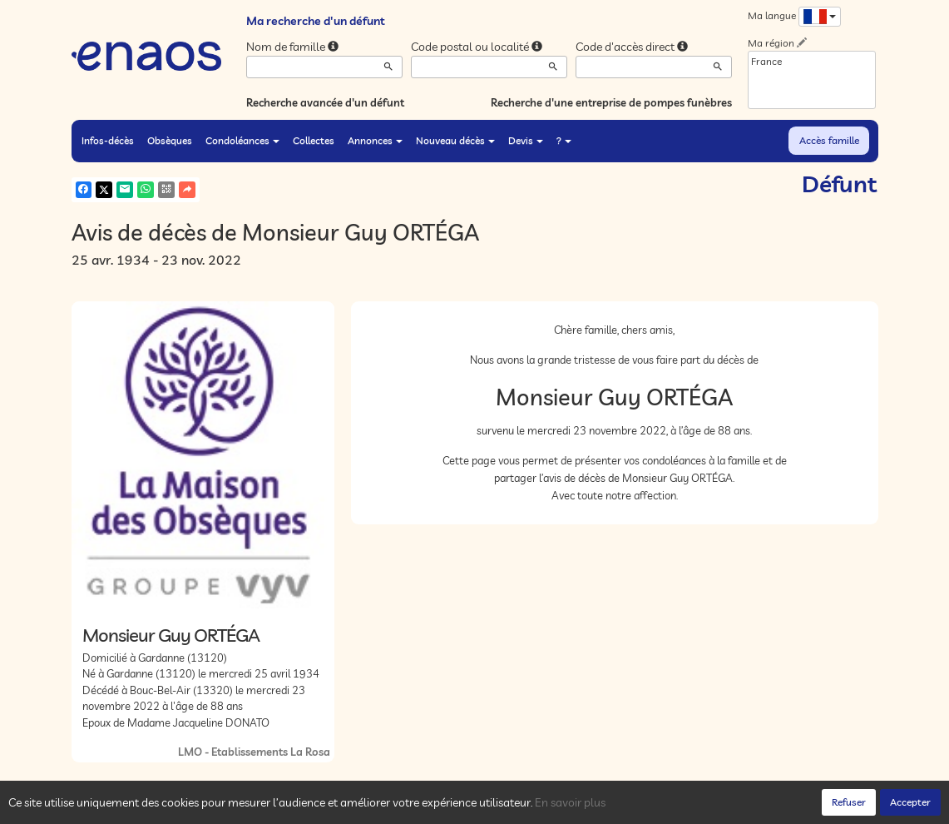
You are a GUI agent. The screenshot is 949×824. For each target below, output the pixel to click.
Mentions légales (368, 806)
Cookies (300, 806)
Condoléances (242, 140)
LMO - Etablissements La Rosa (254, 751)
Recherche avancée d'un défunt (325, 102)
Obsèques (169, 140)
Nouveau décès (455, 140)
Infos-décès (108, 140)
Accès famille (829, 140)
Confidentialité (238, 806)
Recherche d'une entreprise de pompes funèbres (611, 102)
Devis (525, 140)
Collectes (313, 140)
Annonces (375, 140)
